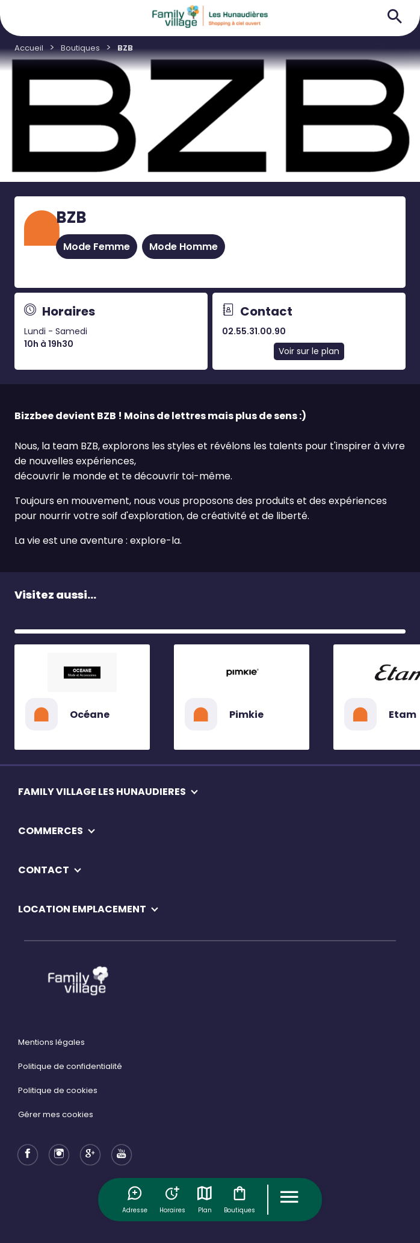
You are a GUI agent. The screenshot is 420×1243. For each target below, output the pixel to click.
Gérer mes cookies (55, 1114)
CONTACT (43, 870)
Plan (204, 1200)
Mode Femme (96, 247)
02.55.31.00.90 (254, 331)
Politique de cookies (57, 1090)
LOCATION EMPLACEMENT (82, 909)
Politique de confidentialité (70, 1066)
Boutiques (239, 1200)
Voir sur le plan (309, 351)
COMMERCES (50, 831)
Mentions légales (51, 1042)
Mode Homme (183, 247)
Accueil (28, 48)
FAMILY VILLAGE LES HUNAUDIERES (102, 792)
